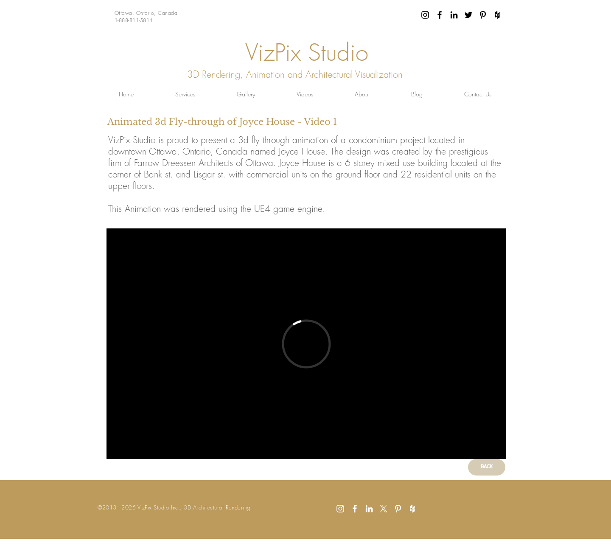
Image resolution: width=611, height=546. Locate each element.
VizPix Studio (306, 52)
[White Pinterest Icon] (398, 509)
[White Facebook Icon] (355, 509)
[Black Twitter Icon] (468, 15)
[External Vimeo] (306, 343)
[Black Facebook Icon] (439, 15)
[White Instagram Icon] (340, 509)
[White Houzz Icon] (412, 509)
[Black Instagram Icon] (425, 15)
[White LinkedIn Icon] (369, 509)
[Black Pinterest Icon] (483, 15)
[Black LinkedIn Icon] (454, 15)
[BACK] (486, 467)
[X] (383, 509)
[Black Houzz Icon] (497, 15)
